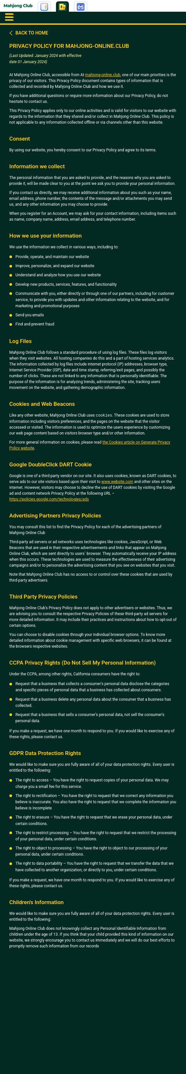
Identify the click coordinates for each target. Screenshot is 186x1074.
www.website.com (117, 481)
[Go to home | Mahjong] (18, 7)
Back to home (28, 32)
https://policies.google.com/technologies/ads (49, 499)
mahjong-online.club (102, 75)
